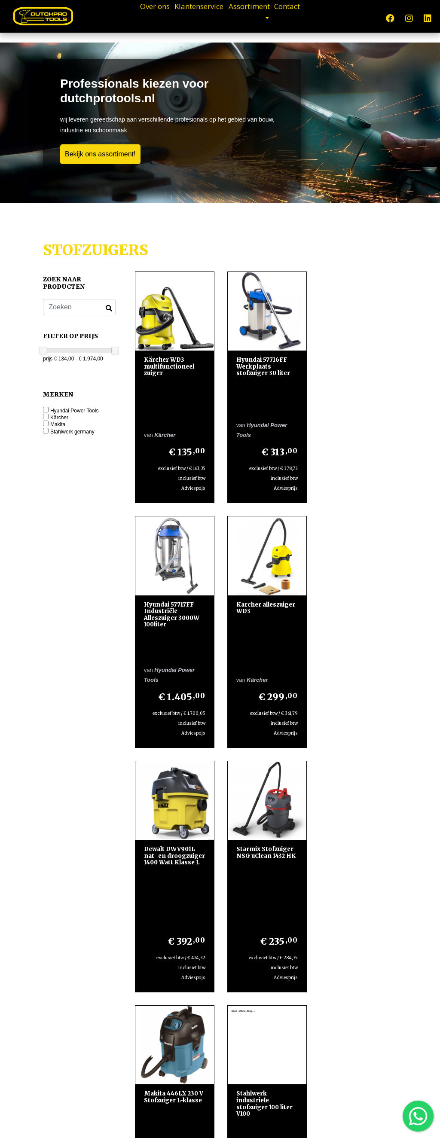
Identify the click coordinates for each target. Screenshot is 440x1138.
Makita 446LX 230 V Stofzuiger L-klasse (173, 747)
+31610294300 (78, 985)
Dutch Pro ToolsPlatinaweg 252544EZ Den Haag (78, 956)
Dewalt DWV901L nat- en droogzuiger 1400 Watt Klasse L (261, 561)
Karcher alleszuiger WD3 (173, 555)
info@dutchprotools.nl (80, 1014)
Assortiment (262, 17)
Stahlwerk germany (72, 432)
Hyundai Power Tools (74, 411)
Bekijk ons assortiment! (100, 154)
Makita (57, 424)
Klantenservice (189, 17)
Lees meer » (281, 1045)
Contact (319, 17)
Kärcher (59, 418)
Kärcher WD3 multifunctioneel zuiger (169, 365)
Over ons (123, 17)
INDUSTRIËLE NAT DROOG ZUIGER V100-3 (356, 750)
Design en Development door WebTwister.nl (251, 1123)
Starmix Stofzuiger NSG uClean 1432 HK (357, 555)
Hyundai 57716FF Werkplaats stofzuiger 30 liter (262, 365)
